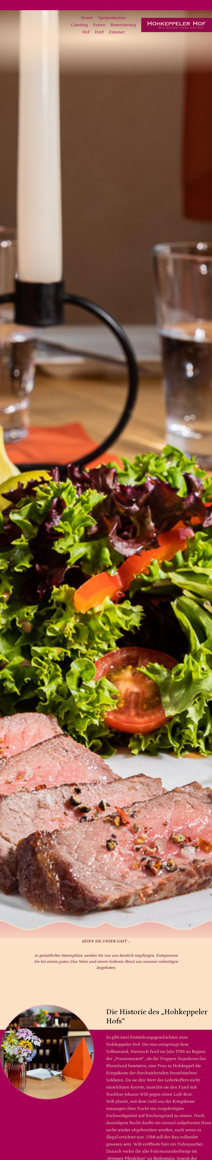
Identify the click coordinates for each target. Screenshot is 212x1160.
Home (87, 17)
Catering (79, 24)
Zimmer (117, 32)
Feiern (99, 24)
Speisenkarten (112, 17)
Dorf (99, 32)
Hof (86, 32)
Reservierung (123, 24)
